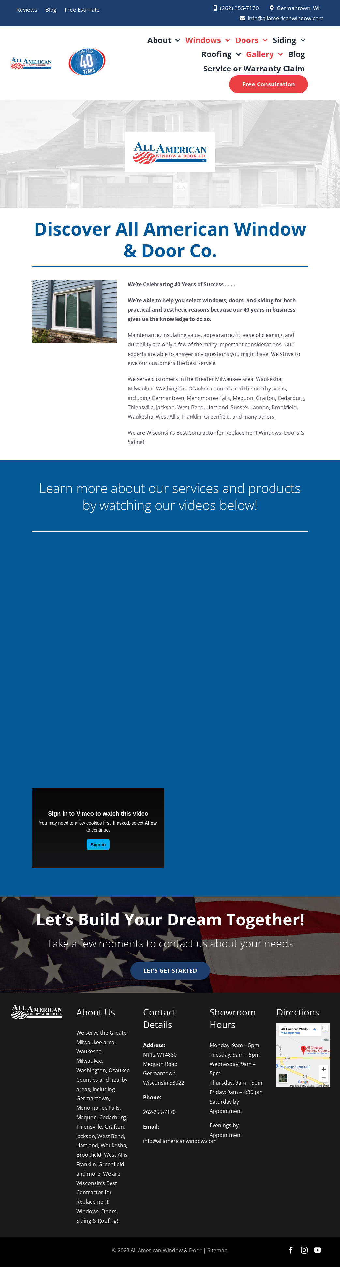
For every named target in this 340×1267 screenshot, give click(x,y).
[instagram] (304, 1250)
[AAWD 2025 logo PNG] (86, 44)
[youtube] (317, 1250)
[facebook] (291, 1250)
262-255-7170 (159, 1112)
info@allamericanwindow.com (180, 1141)
